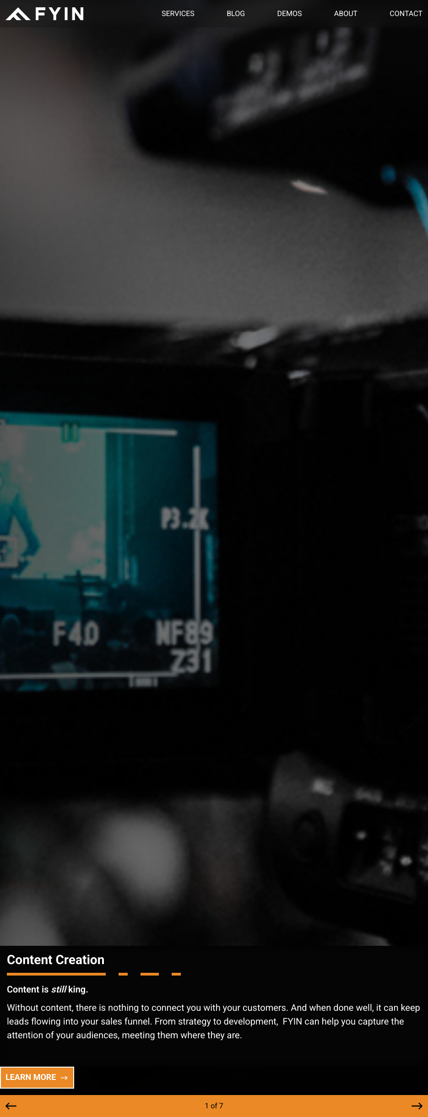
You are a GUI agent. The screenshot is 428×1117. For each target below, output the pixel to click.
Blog (236, 13)
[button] (11, 1106)
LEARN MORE (37, 1077)
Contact (406, 13)
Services (178, 13)
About (346, 13)
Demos (289, 13)
